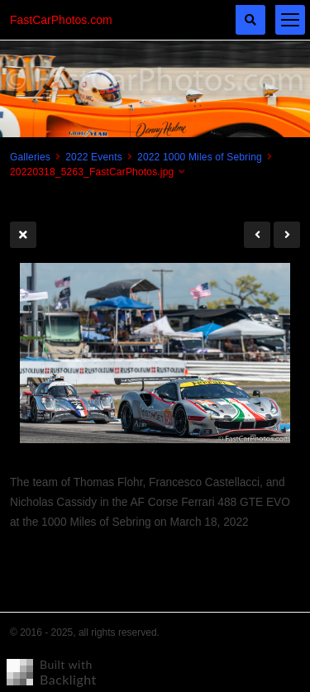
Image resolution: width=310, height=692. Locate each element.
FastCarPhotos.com (61, 19)
